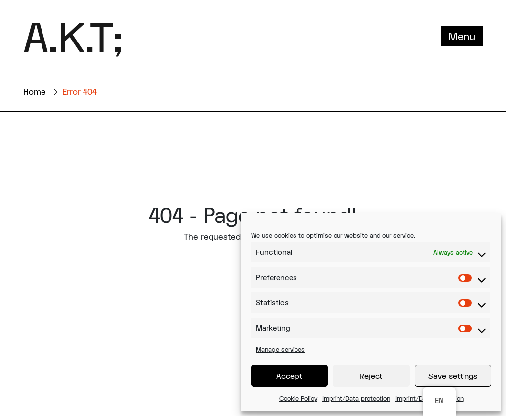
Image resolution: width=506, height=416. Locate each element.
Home (34, 91)
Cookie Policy (298, 398)
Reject (370, 376)
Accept (289, 376)
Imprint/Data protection (356, 398)
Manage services (280, 349)
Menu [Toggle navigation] (461, 36)
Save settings (452, 376)
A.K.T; (73, 36)
